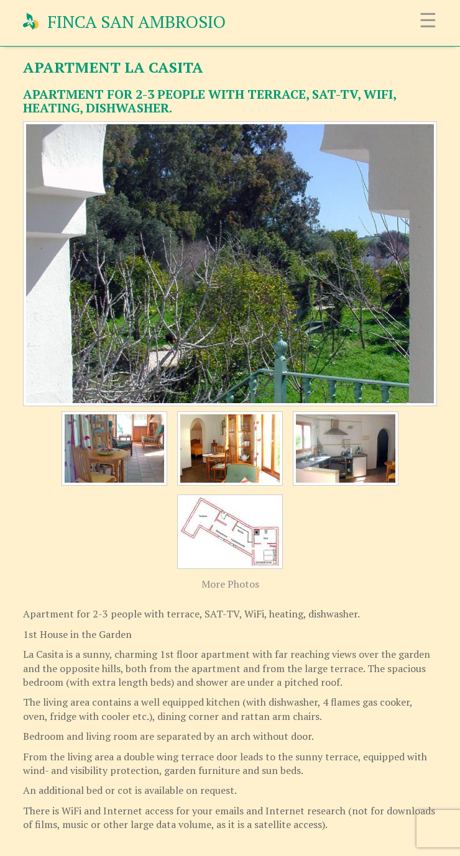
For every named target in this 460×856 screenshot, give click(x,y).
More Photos (230, 584)
